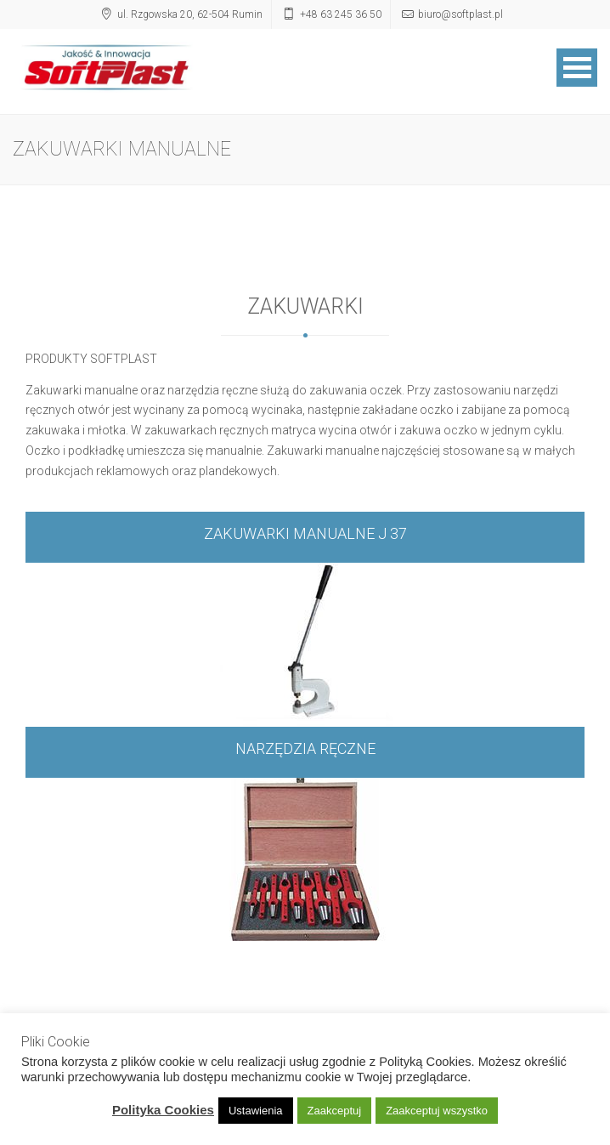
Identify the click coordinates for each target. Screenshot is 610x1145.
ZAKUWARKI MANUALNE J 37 (305, 533)
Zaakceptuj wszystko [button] (437, 1110)
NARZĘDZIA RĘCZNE (305, 748)
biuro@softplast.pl (460, 14)
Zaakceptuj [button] (335, 1110)
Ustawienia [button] (256, 1110)
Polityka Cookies (163, 1109)
